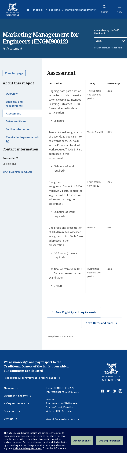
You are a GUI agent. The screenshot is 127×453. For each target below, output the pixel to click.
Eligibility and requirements (14, 103)
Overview (12, 93)
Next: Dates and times (99, 323)
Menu (119, 9)
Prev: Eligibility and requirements (75, 312)
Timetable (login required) (22, 140)
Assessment (13, 113)
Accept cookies (82, 440)
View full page (14, 73)
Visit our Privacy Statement (27, 448)
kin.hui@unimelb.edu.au (17, 171)
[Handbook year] (110, 41)
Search (104, 9)
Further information (18, 129)
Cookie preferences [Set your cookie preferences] (109, 440)
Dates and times (16, 121)
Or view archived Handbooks (108, 47)
